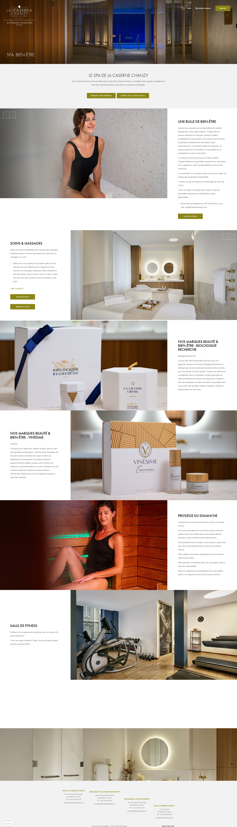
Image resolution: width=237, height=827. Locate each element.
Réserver (222, 8)
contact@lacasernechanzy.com (73, 813)
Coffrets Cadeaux (204, 8)
